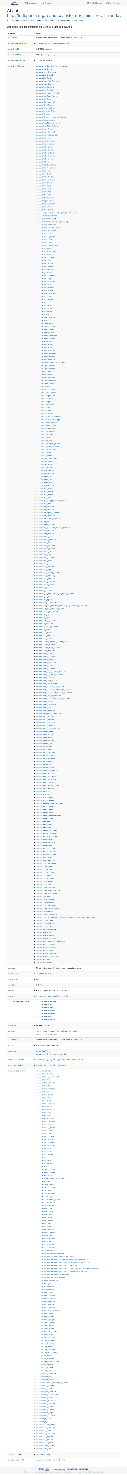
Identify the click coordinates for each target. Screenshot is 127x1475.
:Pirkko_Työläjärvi (45, 752)
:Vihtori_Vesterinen (46, 947)
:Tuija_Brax (43, 896)
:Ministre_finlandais (46, 216)
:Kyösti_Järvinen (45, 558)
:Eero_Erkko (43, 249)
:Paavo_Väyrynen (46, 669)
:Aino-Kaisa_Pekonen (47, 96)
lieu (11, 985)
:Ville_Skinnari (44, 69)
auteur (12, 968)
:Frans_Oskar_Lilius (46, 318)
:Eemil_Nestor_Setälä (47, 246)
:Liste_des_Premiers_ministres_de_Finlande (56, 1257)
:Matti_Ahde (43, 1431)
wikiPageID (13, 49)
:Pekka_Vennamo (45, 725)
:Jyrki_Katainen (45, 474)
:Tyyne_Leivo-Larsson (47, 908)
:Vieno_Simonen (45, 944)
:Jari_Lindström (45, 405)
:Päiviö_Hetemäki (45, 758)
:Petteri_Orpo (44, 743)
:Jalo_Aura (43, 387)
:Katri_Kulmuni (44, 522)
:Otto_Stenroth (44, 75)
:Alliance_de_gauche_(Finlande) (51, 117)
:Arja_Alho (43, 171)
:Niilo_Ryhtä (43, 615)
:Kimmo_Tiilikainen (46, 540)
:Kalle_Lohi (43, 504)
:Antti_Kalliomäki (45, 156)
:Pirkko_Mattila (44, 749)
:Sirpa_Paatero (45, 839)
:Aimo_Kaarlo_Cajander (48, 93)
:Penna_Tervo (44, 731)
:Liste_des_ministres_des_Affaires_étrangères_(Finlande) (60, 1260)
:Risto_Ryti (43, 791)
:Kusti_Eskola (44, 555)
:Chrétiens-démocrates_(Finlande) (52, 222)
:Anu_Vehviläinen (45, 168)
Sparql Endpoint (113, 3)
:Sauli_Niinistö (44, 827)
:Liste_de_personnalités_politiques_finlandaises (57, 213)
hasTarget (14, 1454)
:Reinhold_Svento (46, 776)
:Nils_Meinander (45, 618)
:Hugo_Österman (45, 369)
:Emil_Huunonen (45, 276)
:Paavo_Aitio (44, 654)
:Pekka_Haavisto (45, 716)
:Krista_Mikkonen (45, 546)
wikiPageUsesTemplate (19, 1002)
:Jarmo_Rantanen (46, 72)
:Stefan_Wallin (44, 845)
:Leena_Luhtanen (45, 579)
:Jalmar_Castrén (45, 384)
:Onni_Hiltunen (44, 633)
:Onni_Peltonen (45, 636)
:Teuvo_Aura (44, 881)
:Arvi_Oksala (44, 183)
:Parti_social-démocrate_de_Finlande (53, 698)
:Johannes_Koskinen (47, 423)
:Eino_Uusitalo (44, 267)
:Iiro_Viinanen (44, 372)
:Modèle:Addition (45, 1014)
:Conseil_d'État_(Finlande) (49, 228)
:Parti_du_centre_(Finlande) (49, 675)
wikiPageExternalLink (17, 43)
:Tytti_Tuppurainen (46, 905)
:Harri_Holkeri (44, 342)
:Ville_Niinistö (44, 962)
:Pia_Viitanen (44, 746)
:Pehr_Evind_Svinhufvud (48, 713)
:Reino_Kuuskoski (46, 779)
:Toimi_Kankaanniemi (47, 887)
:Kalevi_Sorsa (44, 495)
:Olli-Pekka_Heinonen (47, 627)
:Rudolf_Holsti (44, 797)
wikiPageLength (15, 55)
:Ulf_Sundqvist (44, 911)
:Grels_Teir (43, 321)
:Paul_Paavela (44, 701)
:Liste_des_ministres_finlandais (51, 1065)
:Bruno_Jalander (45, 204)
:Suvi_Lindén (44, 857)
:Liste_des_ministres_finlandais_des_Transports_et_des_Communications (67, 1269)
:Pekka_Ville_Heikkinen (48, 728)
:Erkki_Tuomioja (45, 291)
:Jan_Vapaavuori (45, 396)
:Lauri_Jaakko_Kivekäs (48, 573)
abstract (12, 38)
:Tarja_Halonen (45, 878)
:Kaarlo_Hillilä (44, 483)
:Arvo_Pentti (43, 189)
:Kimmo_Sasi (44, 537)
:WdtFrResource (44, 1454)
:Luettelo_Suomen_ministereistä (51, 1054)
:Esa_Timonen (44, 300)
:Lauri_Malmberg (45, 576)
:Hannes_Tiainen (45, 339)
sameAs (12, 1051)
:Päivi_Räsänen (45, 755)
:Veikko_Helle (44, 932)
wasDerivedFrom (16, 1060)
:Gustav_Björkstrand (46, 327)
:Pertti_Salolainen (45, 740)
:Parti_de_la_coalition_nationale (51, 672)
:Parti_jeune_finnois (46, 680)
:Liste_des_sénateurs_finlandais (51, 609)
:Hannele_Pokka (45, 333)
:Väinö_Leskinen (45, 1404)
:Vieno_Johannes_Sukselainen (50, 941)
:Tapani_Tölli (44, 869)
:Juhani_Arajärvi (45, 441)
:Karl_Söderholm (45, 516)
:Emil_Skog (43, 279)
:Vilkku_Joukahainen (47, 956)
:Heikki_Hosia (44, 348)
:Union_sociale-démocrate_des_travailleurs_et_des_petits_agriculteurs (65, 917)
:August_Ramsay (45, 201)
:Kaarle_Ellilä (44, 477)
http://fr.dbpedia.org (49, 20)
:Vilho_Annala (44, 950)
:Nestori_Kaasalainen (47, 612)
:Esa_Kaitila (43, 297)
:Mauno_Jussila (45, 1443)
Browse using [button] (32, 3)
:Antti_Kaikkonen (45, 153)
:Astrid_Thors (44, 192)
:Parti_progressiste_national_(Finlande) (54, 692)
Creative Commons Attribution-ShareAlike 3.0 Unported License (84, 1472)
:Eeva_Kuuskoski (45, 258)
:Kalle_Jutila (43, 498)
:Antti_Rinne (43, 162)
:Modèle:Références (46, 1011)
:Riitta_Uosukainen (46, 788)
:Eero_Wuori (44, 255)
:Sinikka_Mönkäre (46, 833)
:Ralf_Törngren (45, 773)
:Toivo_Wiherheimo (46, 893)
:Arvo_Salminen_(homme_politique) (52, 66)
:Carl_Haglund (44, 210)
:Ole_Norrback (44, 624)
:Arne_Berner (44, 174)
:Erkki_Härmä (44, 285)
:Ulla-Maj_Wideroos (46, 914)
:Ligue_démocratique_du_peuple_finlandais (55, 594)
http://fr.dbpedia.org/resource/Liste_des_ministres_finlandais (65, 15)
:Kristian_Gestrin (45, 549)
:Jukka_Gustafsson (46, 459)
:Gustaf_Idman (44, 324)
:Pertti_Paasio (44, 737)
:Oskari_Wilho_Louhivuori (48, 648)
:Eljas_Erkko (44, 273)
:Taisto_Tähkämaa (46, 863)
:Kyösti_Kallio (44, 561)
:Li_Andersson (44, 591)
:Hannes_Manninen (46, 336)
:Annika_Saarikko (45, 144)
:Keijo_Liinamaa (45, 531)
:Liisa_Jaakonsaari (46, 603)
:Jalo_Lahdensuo (45, 390)
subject (11, 1031)
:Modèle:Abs (44, 1017)
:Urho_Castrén (44, 920)
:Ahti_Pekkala (44, 90)
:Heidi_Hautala (44, 345)
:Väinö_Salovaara (46, 1407)
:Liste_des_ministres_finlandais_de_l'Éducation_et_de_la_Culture (63, 1263)
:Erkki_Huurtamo (45, 282)
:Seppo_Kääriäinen (46, 830)
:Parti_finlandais (45, 677)
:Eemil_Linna (44, 240)
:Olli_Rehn (43, 630)
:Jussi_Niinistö (44, 465)
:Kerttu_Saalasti (45, 534)
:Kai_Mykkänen (45, 486)
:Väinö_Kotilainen (45, 1401)
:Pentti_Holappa (45, 734)
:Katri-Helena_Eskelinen (48, 519)
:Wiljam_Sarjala (45, 1413)
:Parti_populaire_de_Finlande (50, 686)
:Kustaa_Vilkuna (45, 552)
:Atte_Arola (43, 195)
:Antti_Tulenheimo (46, 165)
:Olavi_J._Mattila (45, 621)
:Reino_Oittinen (45, 782)
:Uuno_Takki (43, 926)
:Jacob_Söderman (46, 381)
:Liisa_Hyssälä (44, 600)
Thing (23, 20)
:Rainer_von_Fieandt (47, 770)
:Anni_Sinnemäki (45, 141)
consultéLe (14, 974)
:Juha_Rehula (44, 435)
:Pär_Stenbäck (44, 761)
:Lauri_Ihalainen (45, 567)
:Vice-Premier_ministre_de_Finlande (53, 1383)
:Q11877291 (43, 1051)
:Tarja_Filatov (44, 875)
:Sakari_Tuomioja (45, 806)
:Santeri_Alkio (44, 818)
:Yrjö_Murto (43, 1422)
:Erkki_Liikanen (45, 288)
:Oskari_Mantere (45, 645)
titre (11, 990)
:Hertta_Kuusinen (45, 360)
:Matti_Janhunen (45, 1434)
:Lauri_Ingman (44, 570)
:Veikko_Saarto (45, 935)
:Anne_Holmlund (45, 132)
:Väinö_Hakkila (45, 1398)
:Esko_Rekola (44, 309)
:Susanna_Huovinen (46, 851)
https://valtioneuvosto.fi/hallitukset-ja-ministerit (53, 43)
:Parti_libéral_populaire (48, 683)
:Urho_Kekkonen (45, 923)
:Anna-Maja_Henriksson (48, 123)
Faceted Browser (94, 3)
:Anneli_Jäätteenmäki (47, 135)
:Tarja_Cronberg (45, 872)
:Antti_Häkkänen (45, 150)
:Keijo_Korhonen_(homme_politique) (53, 528)
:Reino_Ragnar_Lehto (47, 785)
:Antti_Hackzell (44, 147)
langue (12, 979)
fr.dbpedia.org (77, 20)
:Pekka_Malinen (45, 719)
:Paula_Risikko (44, 707)
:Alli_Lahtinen (44, 114)
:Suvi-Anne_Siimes (46, 854)
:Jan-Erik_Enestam (46, 393)
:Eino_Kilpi (43, 261)
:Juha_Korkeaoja (45, 432)
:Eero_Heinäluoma (46, 252)
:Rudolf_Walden (45, 800)
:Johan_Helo (44, 414)
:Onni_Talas (43, 639)
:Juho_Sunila (44, 453)
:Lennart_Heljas (45, 585)
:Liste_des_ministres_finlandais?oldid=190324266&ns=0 (60, 1060)
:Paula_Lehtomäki (46, 704)
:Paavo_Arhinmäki (46, 657)
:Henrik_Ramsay (45, 357)
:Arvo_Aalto (43, 186)
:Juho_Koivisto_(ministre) (48, 444)
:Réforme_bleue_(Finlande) (49, 803)
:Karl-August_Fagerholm (48, 513)
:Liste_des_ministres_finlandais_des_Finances (56, 1266)
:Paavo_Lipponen (45, 660)
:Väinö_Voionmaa (45, 1410)
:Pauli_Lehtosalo (45, 710)
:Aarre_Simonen (45, 84)
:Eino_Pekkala (44, 264)
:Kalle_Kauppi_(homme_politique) (52, 501)
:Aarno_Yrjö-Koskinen (47, 81)
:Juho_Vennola (44, 456)
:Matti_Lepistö (44, 1437)
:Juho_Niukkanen (45, 450)
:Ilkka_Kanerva (44, 375)
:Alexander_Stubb (46, 111)
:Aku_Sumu (43, 99)
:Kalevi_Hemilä (45, 489)
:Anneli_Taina (44, 138)
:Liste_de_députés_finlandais (50, 1254)
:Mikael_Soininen (45, 1446)
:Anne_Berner (44, 129)
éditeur (12, 1025)
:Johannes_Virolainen (47, 426)
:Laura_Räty (43, 564)
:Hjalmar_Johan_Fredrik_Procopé (51, 363)
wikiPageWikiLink (16, 66)
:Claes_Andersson (46, 225)
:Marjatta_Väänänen (46, 1425)
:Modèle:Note (44, 1005)
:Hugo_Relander (45, 366)
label (11, 1045)
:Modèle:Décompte (46, 1020)
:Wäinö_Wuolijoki (45, 1416)
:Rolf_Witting (44, 794)
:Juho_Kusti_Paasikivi (47, 447)
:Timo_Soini (43, 884)
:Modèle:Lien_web (46, 1002)
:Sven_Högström (45, 860)
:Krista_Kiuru (44, 543)
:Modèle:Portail (45, 1008)
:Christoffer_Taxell (46, 219)
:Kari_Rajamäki (45, 510)
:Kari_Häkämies (45, 507)
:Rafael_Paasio (45, 767)
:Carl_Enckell (44, 207)
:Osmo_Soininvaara (46, 651)
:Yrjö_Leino (43, 1419)
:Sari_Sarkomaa (45, 821)
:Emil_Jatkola (44, 78)
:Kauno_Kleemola (46, 525)
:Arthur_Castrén (45, 177)
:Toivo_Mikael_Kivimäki (48, 890)
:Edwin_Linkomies (46, 231)
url (11, 996)
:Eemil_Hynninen (45, 237)
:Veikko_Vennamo (46, 938)
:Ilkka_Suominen (45, 378)
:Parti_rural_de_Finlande (48, 695)
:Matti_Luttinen (44, 1440)
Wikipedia (46, 1472)
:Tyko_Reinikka (45, 902)
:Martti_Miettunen (45, 1428)
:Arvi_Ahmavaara (45, 180)
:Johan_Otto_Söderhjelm (48, 417)
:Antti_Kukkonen (45, 159)
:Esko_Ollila (43, 306)
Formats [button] (48, 3)
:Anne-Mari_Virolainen (47, 126)
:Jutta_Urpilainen (45, 468)
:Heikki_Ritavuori (45, 351)
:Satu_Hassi (43, 824)
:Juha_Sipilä (43, 438)
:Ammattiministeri (45, 120)
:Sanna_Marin (44, 812)
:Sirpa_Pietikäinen (46, 842)
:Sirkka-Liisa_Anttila (46, 836)
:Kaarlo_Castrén (45, 480)
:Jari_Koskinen (44, 399)
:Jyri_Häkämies (45, 471)
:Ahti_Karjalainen (45, 87)
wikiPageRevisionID (16, 60)
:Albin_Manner (44, 105)
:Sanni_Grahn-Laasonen (48, 815)
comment (12, 1040)
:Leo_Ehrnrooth (45, 588)
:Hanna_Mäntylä (45, 330)
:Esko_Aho (43, 303)
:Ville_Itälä (43, 959)
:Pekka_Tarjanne (45, 722)
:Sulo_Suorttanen (45, 848)
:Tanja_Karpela (45, 866)
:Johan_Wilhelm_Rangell (48, 420)
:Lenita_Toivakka (45, 582)
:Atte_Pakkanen (45, 198)
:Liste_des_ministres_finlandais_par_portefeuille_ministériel (61, 606)
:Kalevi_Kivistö (44, 492)
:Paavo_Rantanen (46, 663)
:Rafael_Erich (44, 764)
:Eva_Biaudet (44, 312)
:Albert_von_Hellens (46, 102)
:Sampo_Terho (44, 809)
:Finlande (42, 315)
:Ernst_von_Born (45, 294)
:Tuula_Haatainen (45, 899)
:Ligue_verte (43, 597)
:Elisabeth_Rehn (45, 270)
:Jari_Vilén (43, 408)
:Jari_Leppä (43, 402)
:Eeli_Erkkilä (43, 234)
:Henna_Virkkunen (46, 354)
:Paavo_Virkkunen (46, 666)
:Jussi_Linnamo (45, 462)
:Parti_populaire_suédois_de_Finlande (53, 689)
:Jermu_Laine (44, 411)
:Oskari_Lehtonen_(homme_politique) (53, 642)
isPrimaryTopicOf (15, 1065)
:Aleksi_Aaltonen (45, 108)
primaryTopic (16, 1460)
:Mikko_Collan (44, 1449)
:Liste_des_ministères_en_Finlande (52, 1275)
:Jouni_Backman (45, 429)
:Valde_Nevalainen (46, 929)
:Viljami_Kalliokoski (46, 953)
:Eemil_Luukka (44, 243)
